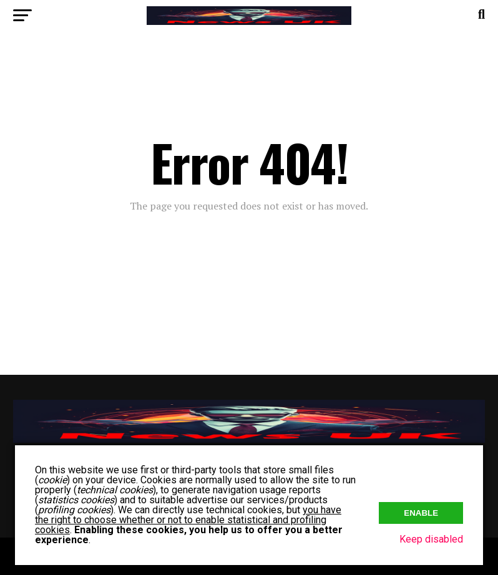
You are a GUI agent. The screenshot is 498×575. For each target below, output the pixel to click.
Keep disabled (431, 539)
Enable (421, 513)
